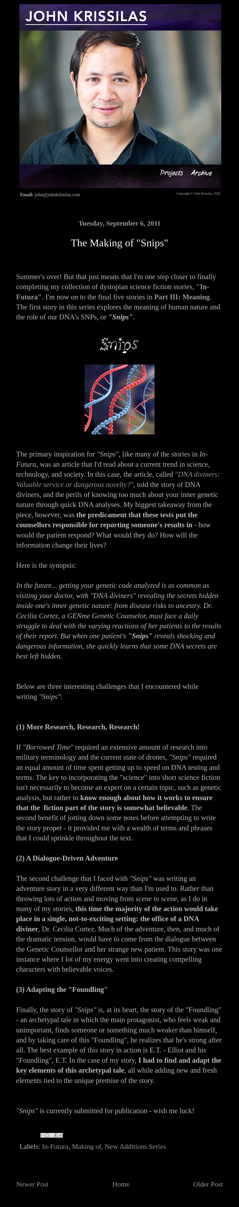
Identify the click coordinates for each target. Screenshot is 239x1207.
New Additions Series (135, 1146)
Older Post (208, 1184)
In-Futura (55, 1146)
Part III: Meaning (182, 297)
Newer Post (32, 1184)
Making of (86, 1146)
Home (120, 1184)
